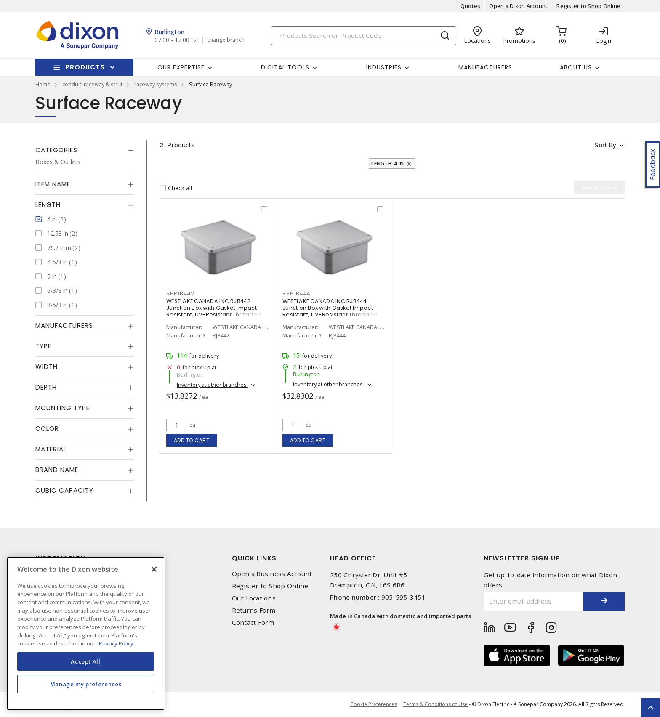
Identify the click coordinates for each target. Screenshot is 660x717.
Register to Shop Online (588, 6)
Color (47, 428)
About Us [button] (576, 67)
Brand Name (56, 469)
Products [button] (85, 67)
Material (51, 449)
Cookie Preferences (373, 704)
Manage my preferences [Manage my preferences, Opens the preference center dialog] (86, 684)
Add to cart (192, 440)
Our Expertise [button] (181, 67)
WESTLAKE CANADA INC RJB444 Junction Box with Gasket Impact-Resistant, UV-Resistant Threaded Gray (329, 311)
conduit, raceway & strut (92, 84)
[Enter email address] (533, 601)
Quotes (470, 6)
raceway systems (155, 84)
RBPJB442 (180, 293)
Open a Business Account (272, 574)
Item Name (52, 184)
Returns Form (254, 610)
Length (48, 204)
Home (43, 84)
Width (46, 366)
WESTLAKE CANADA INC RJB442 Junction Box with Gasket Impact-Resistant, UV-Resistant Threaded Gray (213, 311)
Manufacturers (485, 67)
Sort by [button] (605, 145)
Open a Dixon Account (518, 6)
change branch (226, 40)
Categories (56, 150)
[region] (86, 633)
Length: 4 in (387, 163)
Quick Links (254, 558)
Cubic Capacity (64, 490)
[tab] (84, 150)
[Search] (363, 35)
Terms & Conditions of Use (435, 704)
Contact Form (253, 623)
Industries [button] (384, 67)
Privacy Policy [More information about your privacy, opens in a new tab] (116, 643)
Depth (46, 387)
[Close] (154, 569)
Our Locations (254, 598)
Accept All (86, 661)
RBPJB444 (296, 293)
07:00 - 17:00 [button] (171, 40)
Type (43, 346)
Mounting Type (62, 408)
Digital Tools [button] (285, 67)
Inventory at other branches (212, 384)
